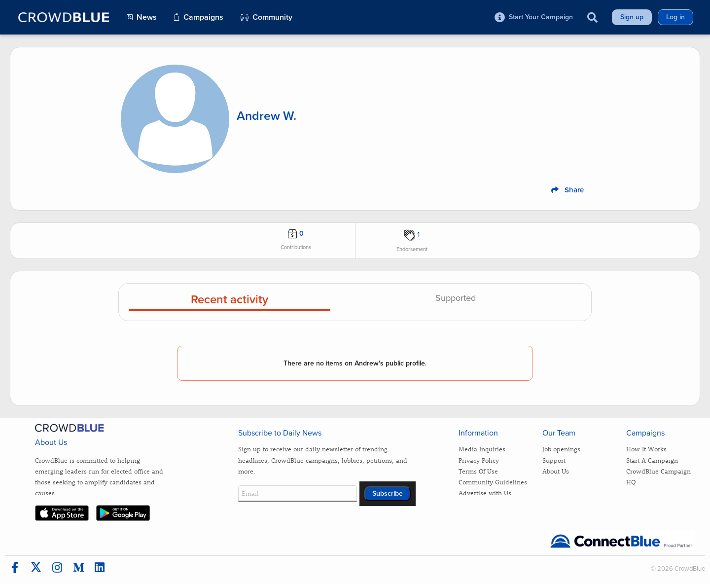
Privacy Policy (479, 460)
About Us (555, 471)
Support (554, 460)
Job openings (561, 448)
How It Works (646, 448)
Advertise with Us (485, 492)
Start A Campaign (652, 460)
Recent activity (229, 300)
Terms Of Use (478, 471)
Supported (455, 298)
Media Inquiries (482, 448)
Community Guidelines (493, 481)
